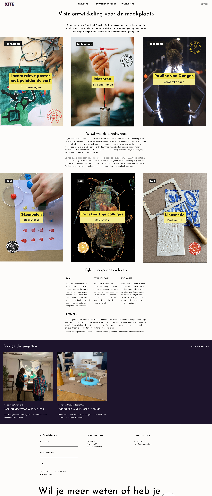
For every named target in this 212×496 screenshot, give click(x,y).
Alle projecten (200, 347)
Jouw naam (59, 443)
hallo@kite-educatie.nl (143, 444)
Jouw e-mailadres (59, 454)
